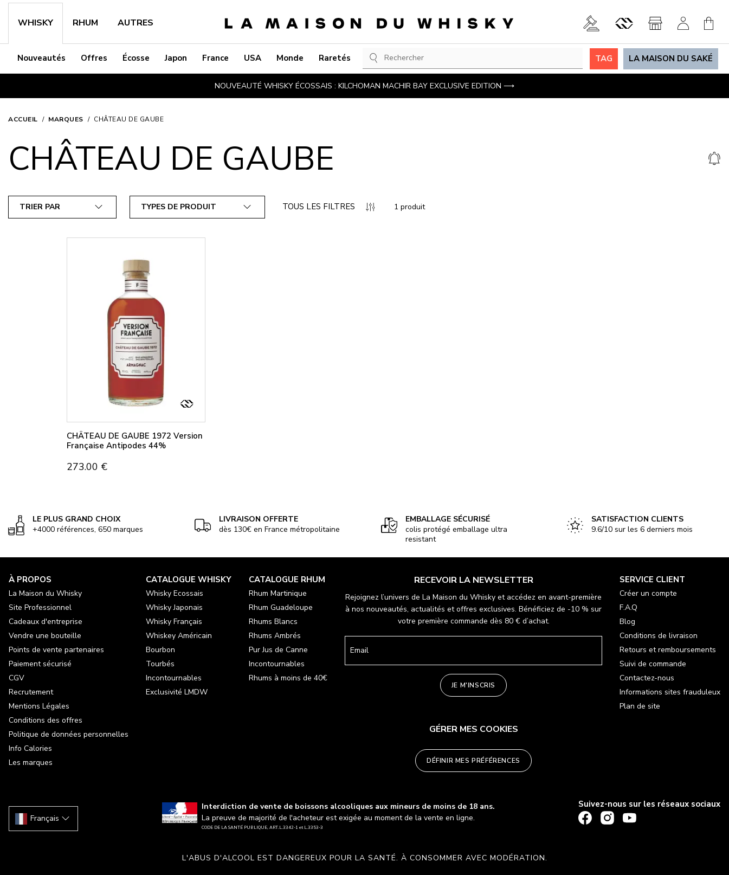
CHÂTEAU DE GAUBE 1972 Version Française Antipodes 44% (135, 440)
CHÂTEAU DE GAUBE (129, 119)
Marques (65, 119)
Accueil (23, 119)
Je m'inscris (473, 685)
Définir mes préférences (473, 760)
